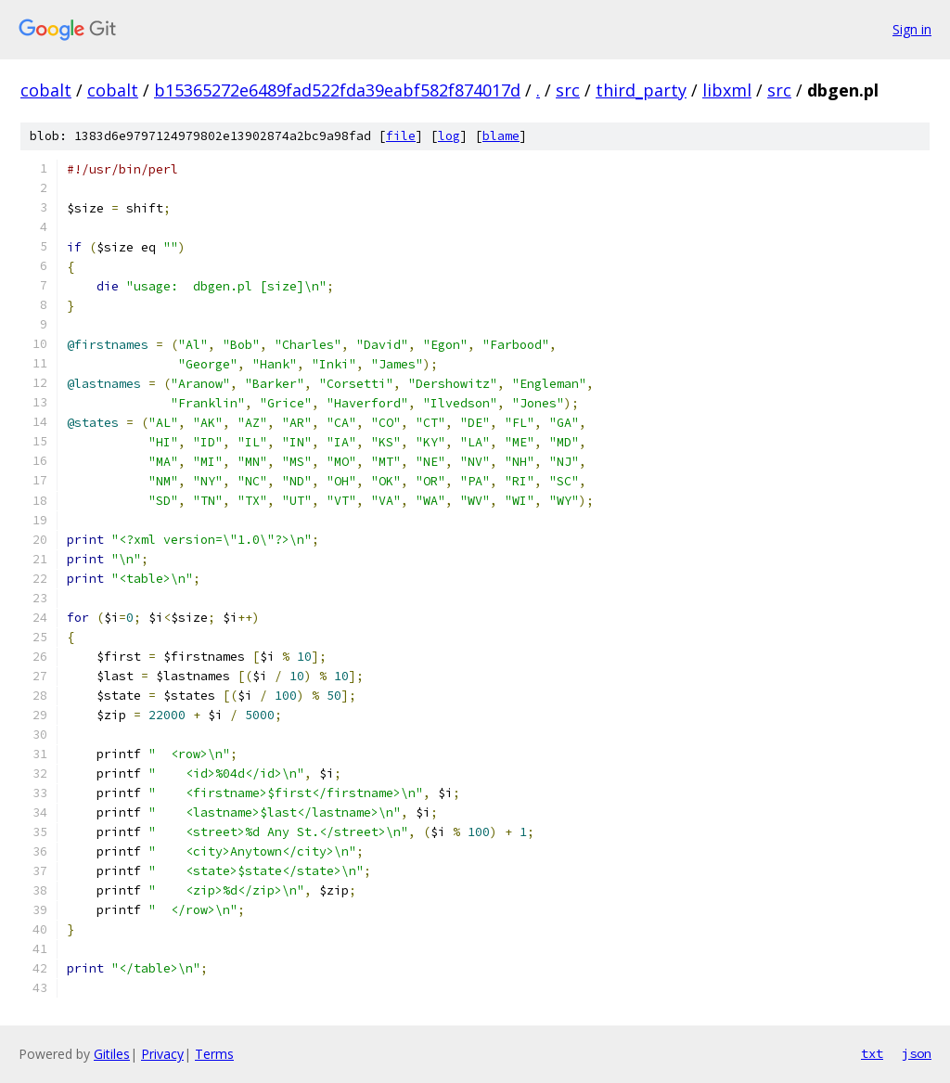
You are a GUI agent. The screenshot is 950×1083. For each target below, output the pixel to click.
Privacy (162, 1054)
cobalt (45, 90)
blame (501, 136)
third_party (641, 90)
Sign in (911, 29)
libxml (726, 90)
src (568, 90)
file (401, 136)
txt (872, 1053)
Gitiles (112, 1054)
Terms (214, 1054)
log (449, 136)
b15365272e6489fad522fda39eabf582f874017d (337, 90)
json (916, 1053)
